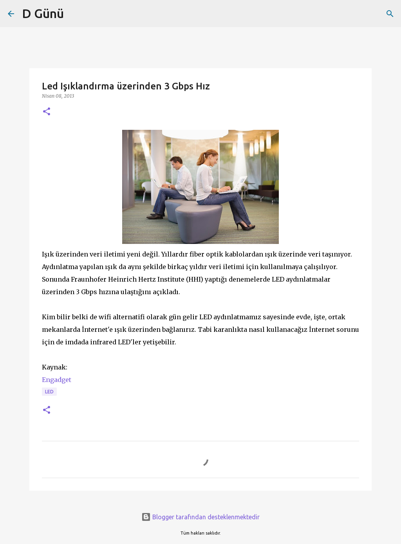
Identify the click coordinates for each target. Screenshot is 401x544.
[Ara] (390, 13)
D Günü (43, 13)
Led (49, 391)
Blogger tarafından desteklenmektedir (200, 516)
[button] (46, 112)
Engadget (56, 380)
